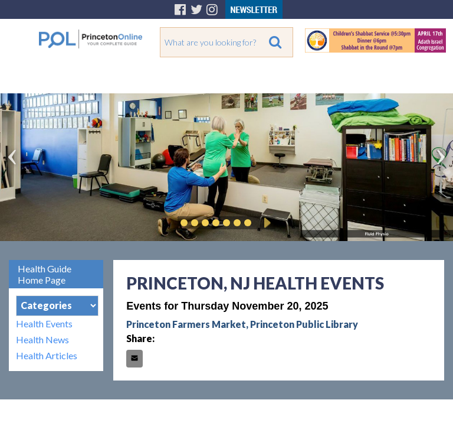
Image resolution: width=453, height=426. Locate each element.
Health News (42, 339)
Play (265, 222)
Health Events (44, 323)
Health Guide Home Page (44, 274)
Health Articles (46, 355)
